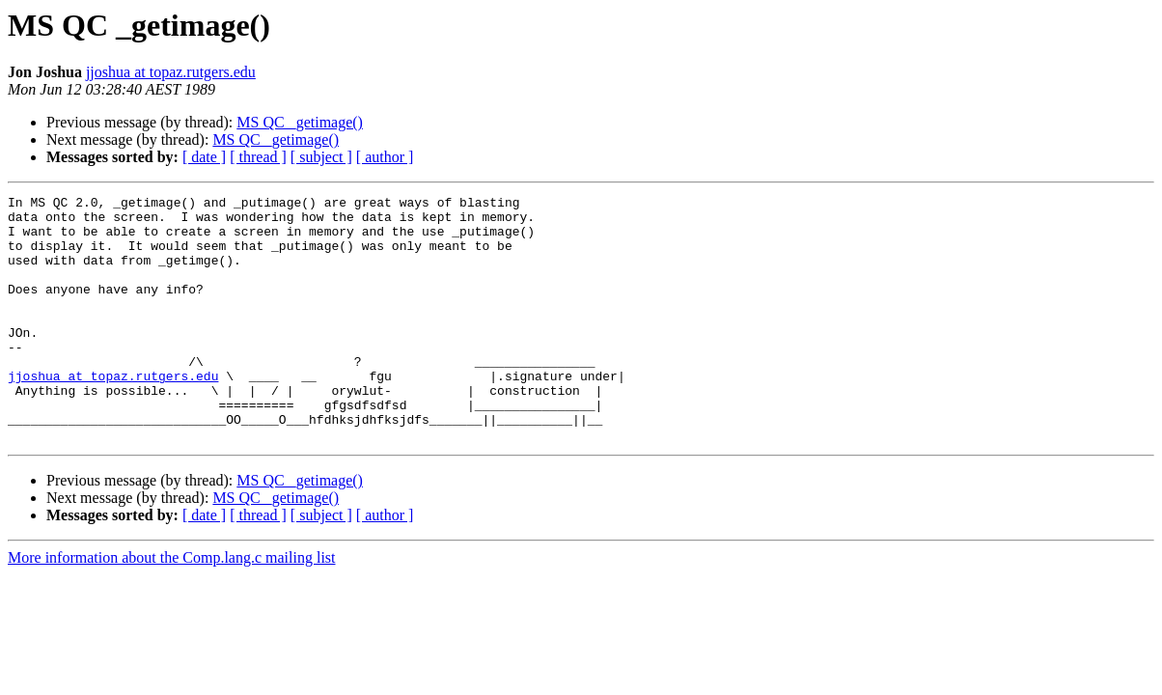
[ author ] (385, 157)
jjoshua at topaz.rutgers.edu (171, 72)
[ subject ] (321, 157)
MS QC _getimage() (299, 122)
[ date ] (204, 157)
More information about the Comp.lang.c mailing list (172, 606)
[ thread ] (258, 157)
